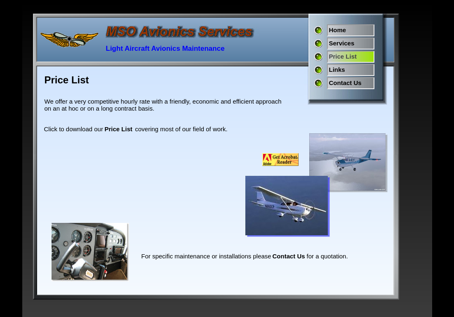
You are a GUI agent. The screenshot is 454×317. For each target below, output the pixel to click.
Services (342, 43)
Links (337, 69)
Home (337, 29)
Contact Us (345, 82)
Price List (119, 128)
